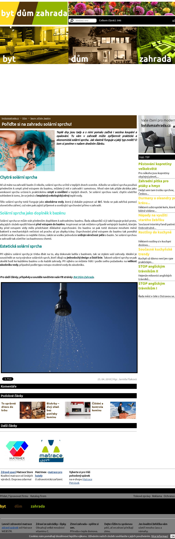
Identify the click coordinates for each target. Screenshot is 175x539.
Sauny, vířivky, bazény (40, 118)
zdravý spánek (10, 527)
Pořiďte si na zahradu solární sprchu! (37, 124)
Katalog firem (38, 495)
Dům (24, 118)
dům (18, 506)
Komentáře (8, 386)
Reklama (157, 495)
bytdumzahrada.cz (10, 118)
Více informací (159, 536)
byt (3, 506)
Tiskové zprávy (141, 495)
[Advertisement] (87, 90)
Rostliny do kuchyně (155, 232)
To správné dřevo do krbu (8, 407)
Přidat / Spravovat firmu (14, 495)
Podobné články (12, 395)
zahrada (38, 506)
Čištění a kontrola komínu (97, 407)
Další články (9, 425)
